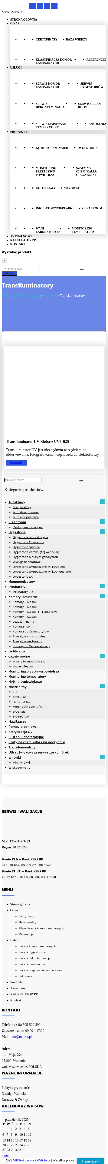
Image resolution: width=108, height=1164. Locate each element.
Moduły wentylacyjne (28, 526)
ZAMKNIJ (9, 273)
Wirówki (71, 188)
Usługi (16, 67)
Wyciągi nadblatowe (27, 561)
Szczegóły (16, 462)
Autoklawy (46, 188)
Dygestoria (88, 148)
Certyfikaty (47, 39)
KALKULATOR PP (23, 240)
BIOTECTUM (21, 716)
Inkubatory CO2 (23, 591)
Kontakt (17, 244)
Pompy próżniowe (23, 726)
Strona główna (23, 19)
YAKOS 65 (20, 696)
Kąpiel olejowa (23, 666)
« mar (6, 1155)
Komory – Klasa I (24, 601)
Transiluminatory (22, 747)
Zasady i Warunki (14, 1093)
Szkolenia (97, 124)
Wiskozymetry (20, 767)
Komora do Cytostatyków (31, 631)
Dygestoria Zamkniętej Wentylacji (36, 551)
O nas (14, 23)
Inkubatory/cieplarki (55, 208)
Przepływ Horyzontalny (29, 636)
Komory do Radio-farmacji (31, 646)
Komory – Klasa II (25, 606)
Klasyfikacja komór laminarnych (54, 61)
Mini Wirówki (21, 762)
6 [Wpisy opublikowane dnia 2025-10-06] (3, 1134)
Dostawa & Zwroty (15, 1099)
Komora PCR (21, 626)
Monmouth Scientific (27, 706)
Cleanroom (92, 208)
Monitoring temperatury (83, 230)
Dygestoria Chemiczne (28, 541)
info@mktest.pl (21, 1036)
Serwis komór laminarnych (48, 85)
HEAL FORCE (21, 701)
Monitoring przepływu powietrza (46, 171)
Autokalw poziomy (26, 516)
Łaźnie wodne (19, 656)
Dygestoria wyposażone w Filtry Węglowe (42, 571)
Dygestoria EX (23, 576)
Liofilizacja (17, 651)
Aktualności (21, 236)
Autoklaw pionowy (26, 511)
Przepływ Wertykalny (27, 641)
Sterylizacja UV (21, 731)
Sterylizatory (22, 507)
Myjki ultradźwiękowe (25, 681)
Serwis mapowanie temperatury (51, 125)
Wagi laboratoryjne (49, 230)
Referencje (96, 59)
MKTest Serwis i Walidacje (31, 1160)
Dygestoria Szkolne (26, 546)
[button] (12, 12)
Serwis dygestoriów (92, 85)
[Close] (4, 260)
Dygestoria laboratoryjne (30, 537)
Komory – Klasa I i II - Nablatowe (35, 611)
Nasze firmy (18, 686)
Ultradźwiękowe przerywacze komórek (39, 752)
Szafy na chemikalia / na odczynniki (37, 742)
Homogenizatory (22, 581)
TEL (15, 691)
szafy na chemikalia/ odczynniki (86, 171)
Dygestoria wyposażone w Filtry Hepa (39, 566)
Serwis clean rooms (89, 105)
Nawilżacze (17, 721)
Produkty (18, 131)
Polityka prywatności (16, 1087)
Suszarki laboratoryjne (26, 736)
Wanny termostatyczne (29, 661)
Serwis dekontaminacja (50, 105)
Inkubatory (17, 586)
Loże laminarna (23, 621)
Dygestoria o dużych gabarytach (35, 556)
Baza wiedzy (76, 39)
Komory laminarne (52, 148)
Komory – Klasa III (25, 616)
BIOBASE (19, 711)
